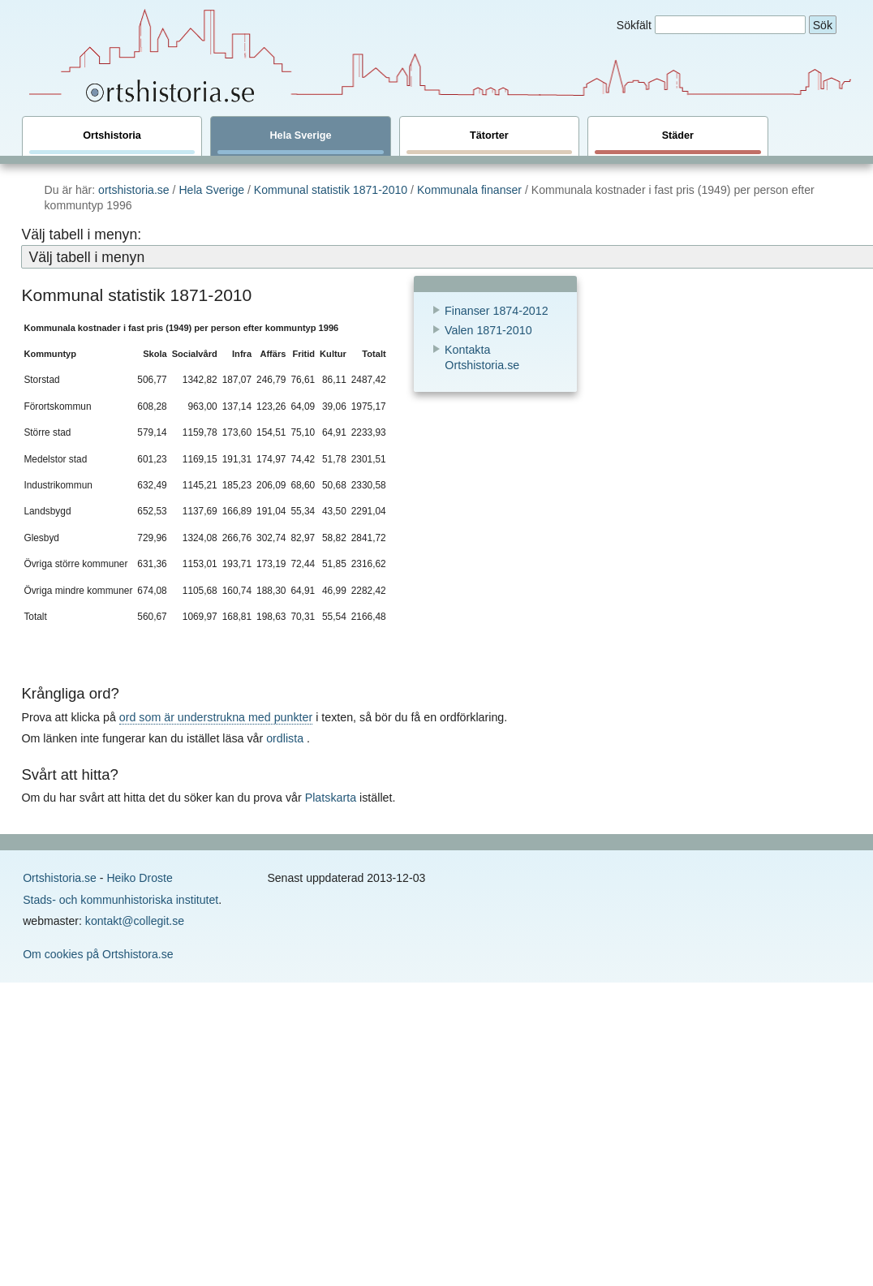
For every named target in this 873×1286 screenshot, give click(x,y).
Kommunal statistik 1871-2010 (332, 189)
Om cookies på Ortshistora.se (98, 954)
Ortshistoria (112, 142)
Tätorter (489, 142)
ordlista (284, 738)
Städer (677, 142)
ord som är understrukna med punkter (215, 717)
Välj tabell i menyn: (81, 234)
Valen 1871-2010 (488, 330)
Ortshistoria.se (60, 877)
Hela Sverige (300, 142)
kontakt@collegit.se (134, 920)
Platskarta (330, 797)
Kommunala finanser (469, 189)
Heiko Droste (139, 877)
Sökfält (634, 25)
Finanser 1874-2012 (496, 310)
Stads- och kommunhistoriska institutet (120, 899)
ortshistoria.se (134, 189)
